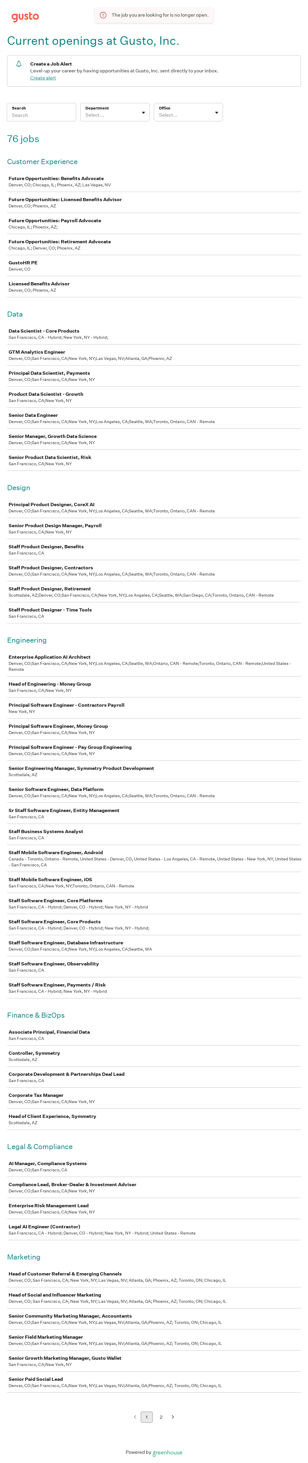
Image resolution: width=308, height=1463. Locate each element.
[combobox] (85, 115)
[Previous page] (135, 1417)
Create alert (43, 78)
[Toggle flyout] (143, 112)
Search (19, 108)
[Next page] (173, 1417)
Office (164, 108)
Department (97, 108)
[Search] (41, 116)
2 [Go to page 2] (161, 1417)
